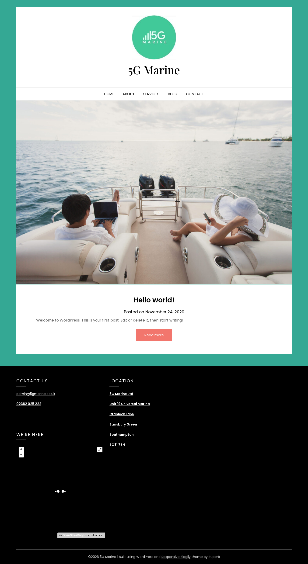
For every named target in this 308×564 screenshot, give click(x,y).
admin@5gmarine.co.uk (35, 393)
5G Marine (154, 69)
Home (109, 93)
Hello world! (154, 300)
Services (151, 93)
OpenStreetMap (73, 535)
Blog (173, 93)
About (128, 93)
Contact (195, 93)
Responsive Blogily (176, 556)
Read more (154, 334)
